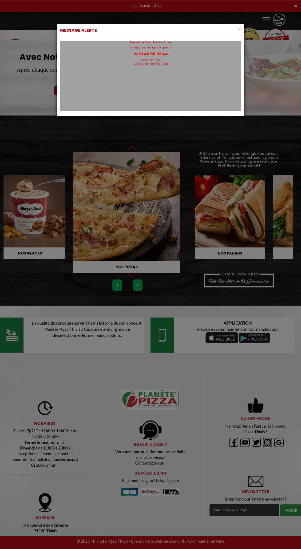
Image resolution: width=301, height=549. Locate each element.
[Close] (239, 29)
